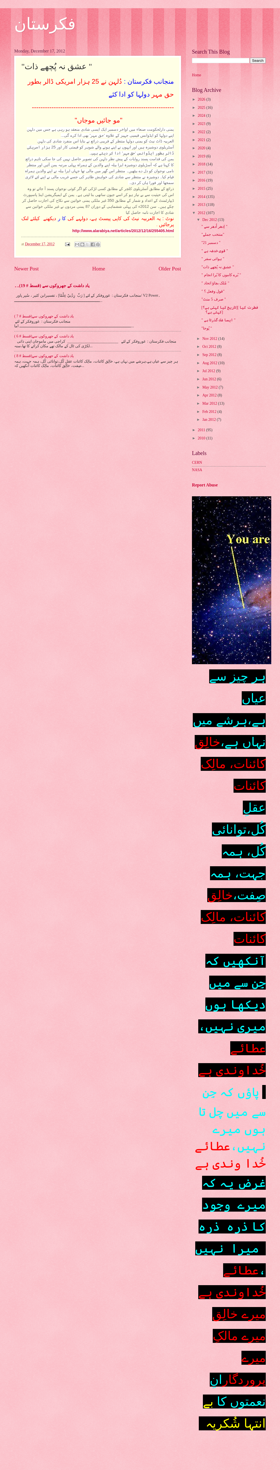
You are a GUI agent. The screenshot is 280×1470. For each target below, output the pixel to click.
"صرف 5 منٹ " (213, 299)
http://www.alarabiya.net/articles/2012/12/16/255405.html (123, 231)
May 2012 (210, 387)
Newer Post (26, 269)
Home (98, 269)
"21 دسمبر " (210, 243)
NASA (197, 470)
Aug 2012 (210, 363)
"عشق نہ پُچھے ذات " (217, 267)
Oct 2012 (209, 347)
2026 (202, 99)
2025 (202, 108)
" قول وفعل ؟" (212, 291)
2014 (202, 197)
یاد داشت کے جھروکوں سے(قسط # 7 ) (44, 316)
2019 (202, 156)
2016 (202, 180)
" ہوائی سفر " (212, 259)
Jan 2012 (209, 420)
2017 (202, 172)
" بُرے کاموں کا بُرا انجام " (221, 275)
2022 (202, 132)
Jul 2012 (209, 371)
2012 (202, 213)
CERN (197, 462)
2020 (202, 148)
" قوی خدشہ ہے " (214, 251)
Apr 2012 (210, 395)
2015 (202, 188)
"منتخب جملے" (212, 234)
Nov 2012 (210, 339)
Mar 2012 (210, 403)
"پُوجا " (206, 328)
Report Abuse (205, 485)
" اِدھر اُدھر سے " (214, 226)
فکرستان (45, 24)
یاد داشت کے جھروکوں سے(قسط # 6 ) (44, 336)
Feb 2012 (209, 412)
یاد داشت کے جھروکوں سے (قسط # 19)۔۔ (51, 285)
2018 (202, 164)
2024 (202, 115)
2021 (202, 140)
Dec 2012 (210, 220)
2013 (202, 205)
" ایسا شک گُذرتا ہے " (218, 320)
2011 (202, 430)
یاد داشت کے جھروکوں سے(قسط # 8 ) (44, 356)
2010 (202, 438)
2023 (202, 124)
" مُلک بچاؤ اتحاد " (215, 283)
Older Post (170, 269)
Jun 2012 (209, 379)
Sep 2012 (209, 355)
